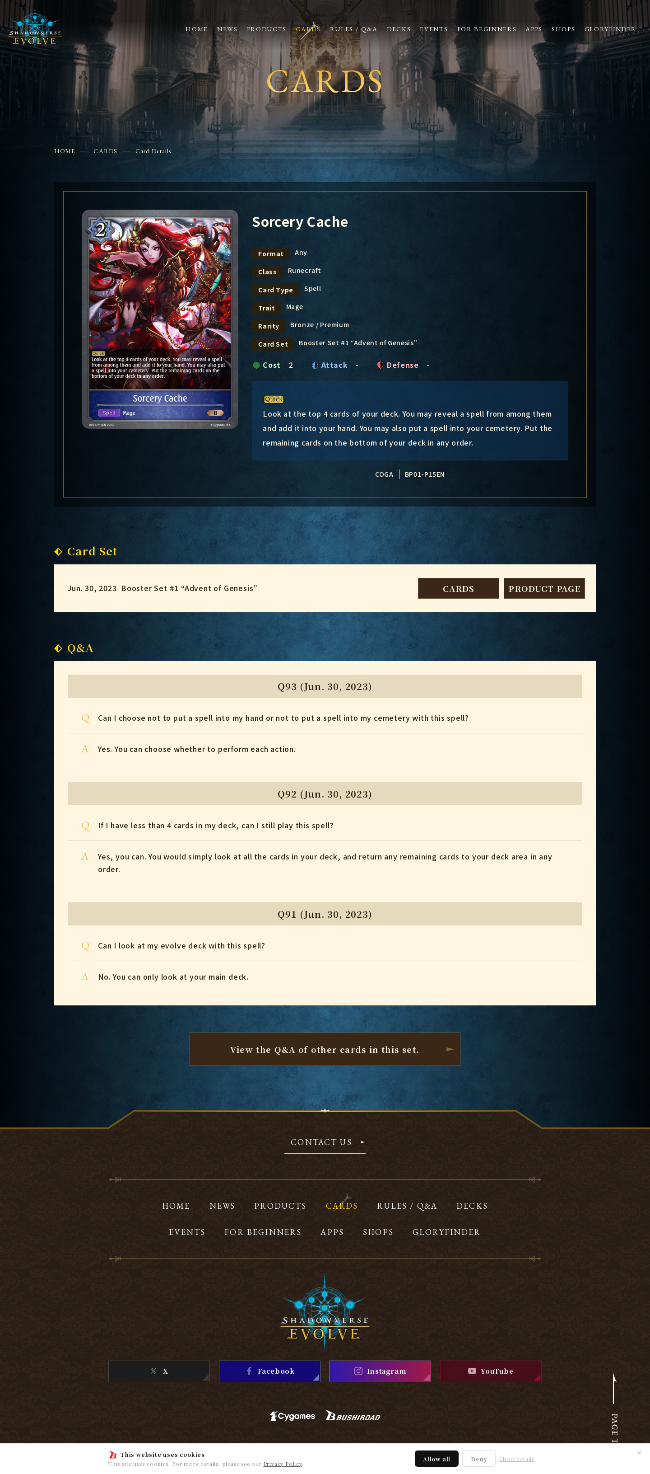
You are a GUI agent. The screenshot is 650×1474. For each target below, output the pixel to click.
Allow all (436, 1459)
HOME (64, 151)
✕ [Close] (639, 1452)
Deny (479, 1459)
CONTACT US (321, 1142)
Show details (516, 1459)
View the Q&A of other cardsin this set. (325, 1049)
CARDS (105, 151)
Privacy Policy (283, 1463)
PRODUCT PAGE (544, 588)
